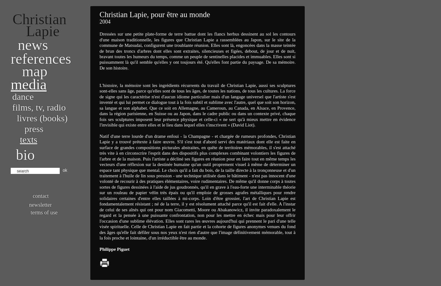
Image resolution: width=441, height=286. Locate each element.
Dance (23, 97)
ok (65, 170)
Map (34, 71)
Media (29, 84)
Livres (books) (42, 118)
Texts (28, 139)
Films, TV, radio (39, 107)
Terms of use (44, 212)
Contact (41, 196)
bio (25, 155)
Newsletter (40, 205)
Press (33, 129)
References (41, 59)
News (33, 45)
